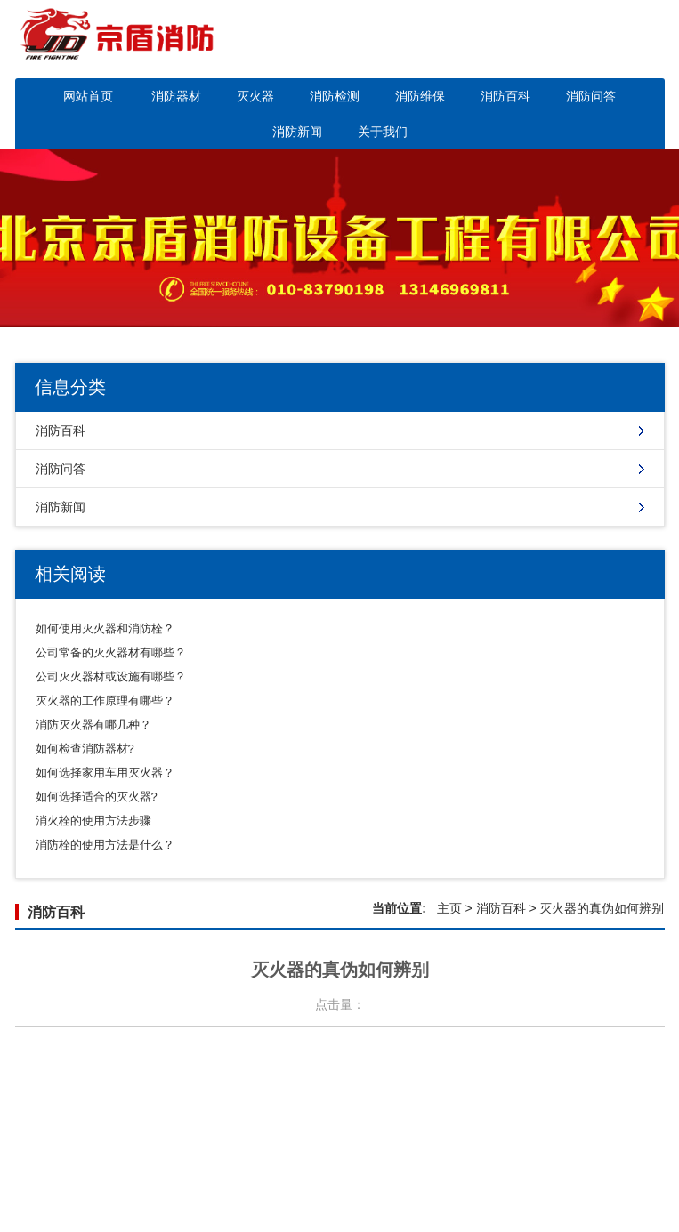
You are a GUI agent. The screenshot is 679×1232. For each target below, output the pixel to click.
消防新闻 (297, 132)
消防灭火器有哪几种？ (93, 724)
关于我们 (383, 132)
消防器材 (176, 96)
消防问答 (591, 96)
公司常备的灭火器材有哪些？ (111, 652)
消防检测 (335, 96)
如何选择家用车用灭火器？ (105, 772)
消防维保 (420, 96)
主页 (449, 908)
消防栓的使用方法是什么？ (105, 844)
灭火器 (255, 96)
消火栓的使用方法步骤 (93, 820)
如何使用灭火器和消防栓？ (105, 628)
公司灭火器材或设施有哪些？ (111, 676)
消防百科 (505, 96)
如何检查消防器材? (85, 748)
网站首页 (88, 96)
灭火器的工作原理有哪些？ (105, 700)
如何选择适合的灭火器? (97, 796)
